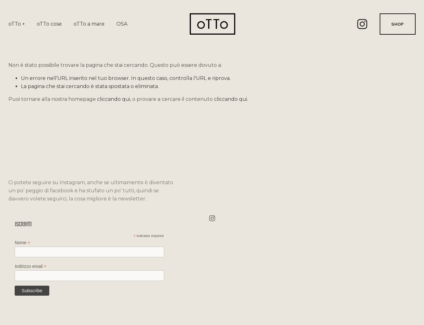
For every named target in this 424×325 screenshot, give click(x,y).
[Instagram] (362, 24)
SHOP (397, 24)
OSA (121, 24)
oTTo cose (49, 24)
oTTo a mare (89, 24)
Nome (22, 243)
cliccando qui (113, 99)
